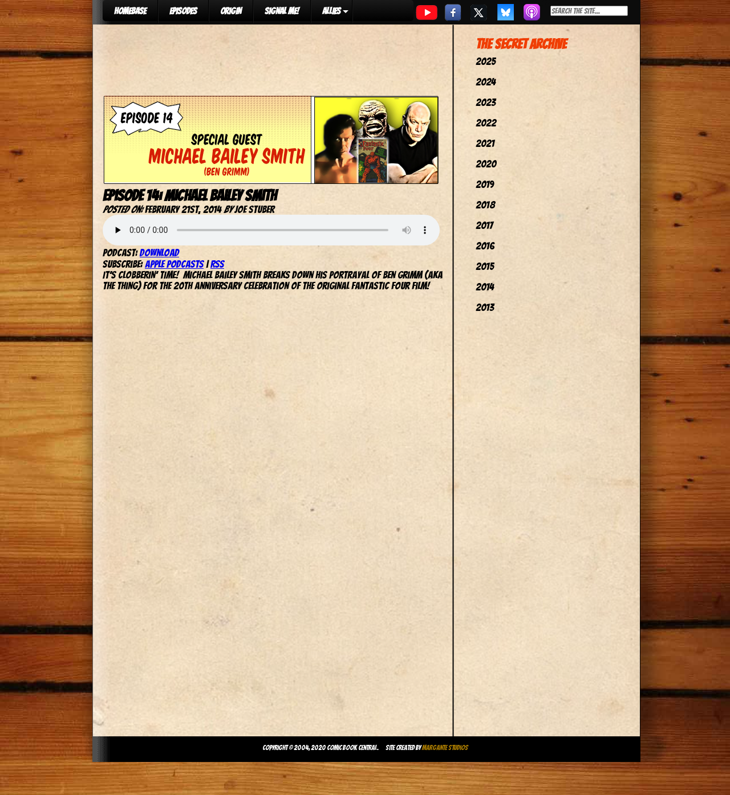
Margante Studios (445, 747)
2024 (486, 81)
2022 (486, 122)
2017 (484, 225)
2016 (485, 245)
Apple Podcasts (174, 264)
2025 (486, 61)
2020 (486, 163)
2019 (485, 184)
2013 (485, 307)
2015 (485, 266)
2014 (485, 286)
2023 (486, 102)
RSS (217, 264)
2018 (485, 204)
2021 (485, 143)
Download (159, 252)
